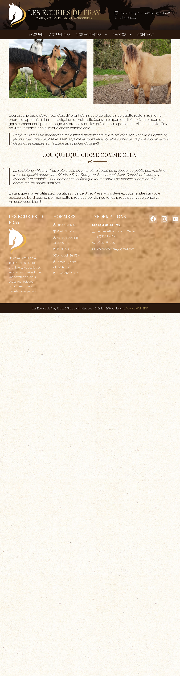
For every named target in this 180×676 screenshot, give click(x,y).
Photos (119, 34)
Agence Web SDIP (136, 308)
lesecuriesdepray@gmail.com (115, 248)
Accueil (36, 34)
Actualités (60, 34)
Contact (145, 34)
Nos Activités (88, 34)
